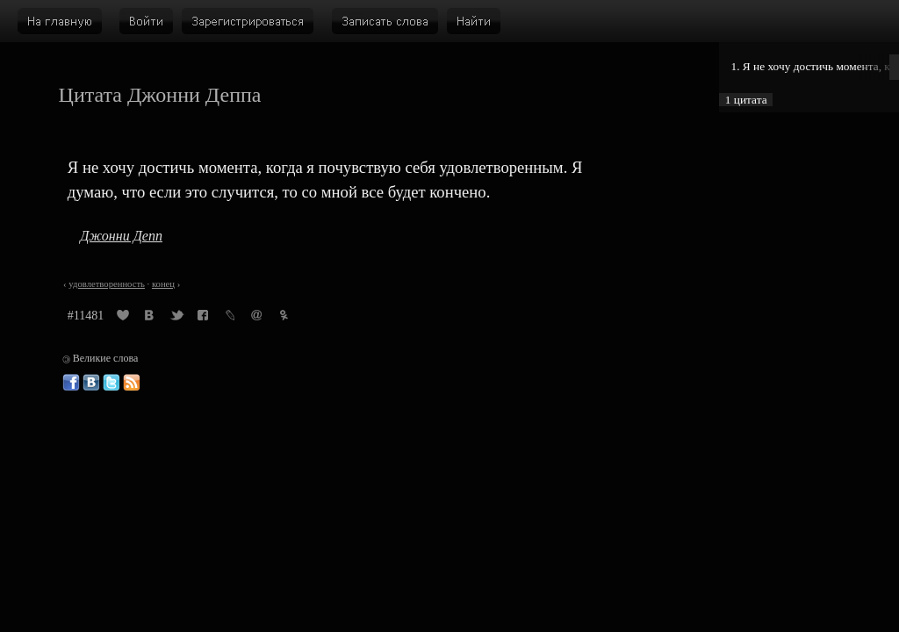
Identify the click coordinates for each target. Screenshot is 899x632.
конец (163, 284)
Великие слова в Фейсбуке (71, 382)
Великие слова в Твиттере (111, 382)
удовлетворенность (106, 284)
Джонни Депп (121, 235)
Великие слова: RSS (131, 382)
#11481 (86, 315)
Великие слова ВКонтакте (91, 382)
